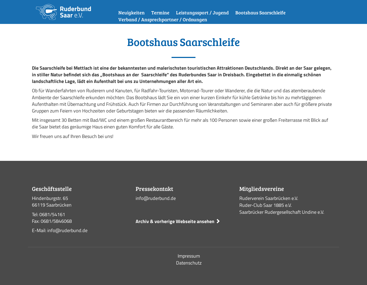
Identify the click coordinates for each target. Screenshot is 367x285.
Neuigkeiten (131, 12)
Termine (160, 12)
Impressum (189, 255)
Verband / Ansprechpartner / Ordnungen (162, 19)
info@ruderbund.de (156, 198)
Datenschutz (189, 262)
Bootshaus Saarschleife (260, 12)
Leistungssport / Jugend (202, 12)
